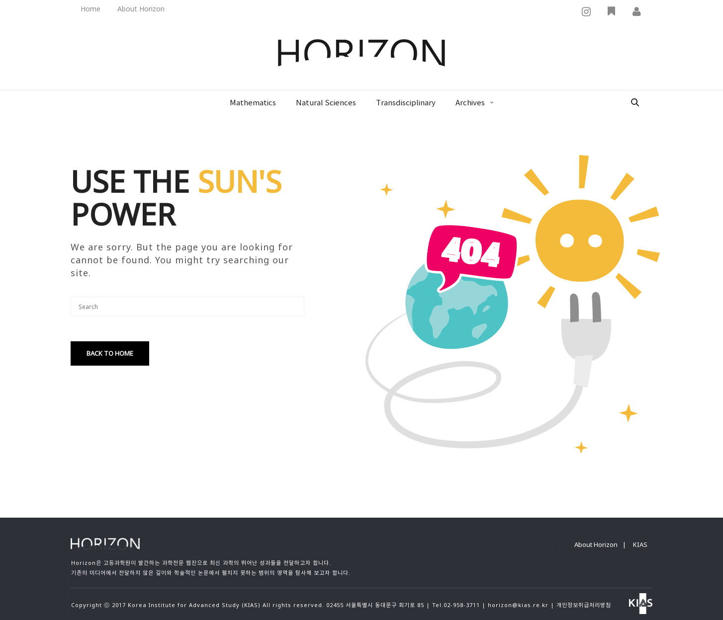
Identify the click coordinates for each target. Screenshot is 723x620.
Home (90, 8)
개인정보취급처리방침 (583, 605)
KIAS (640, 544)
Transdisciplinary (406, 103)
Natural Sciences (326, 103)
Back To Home (110, 353)
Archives (470, 103)
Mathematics (253, 103)
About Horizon (141, 8)
